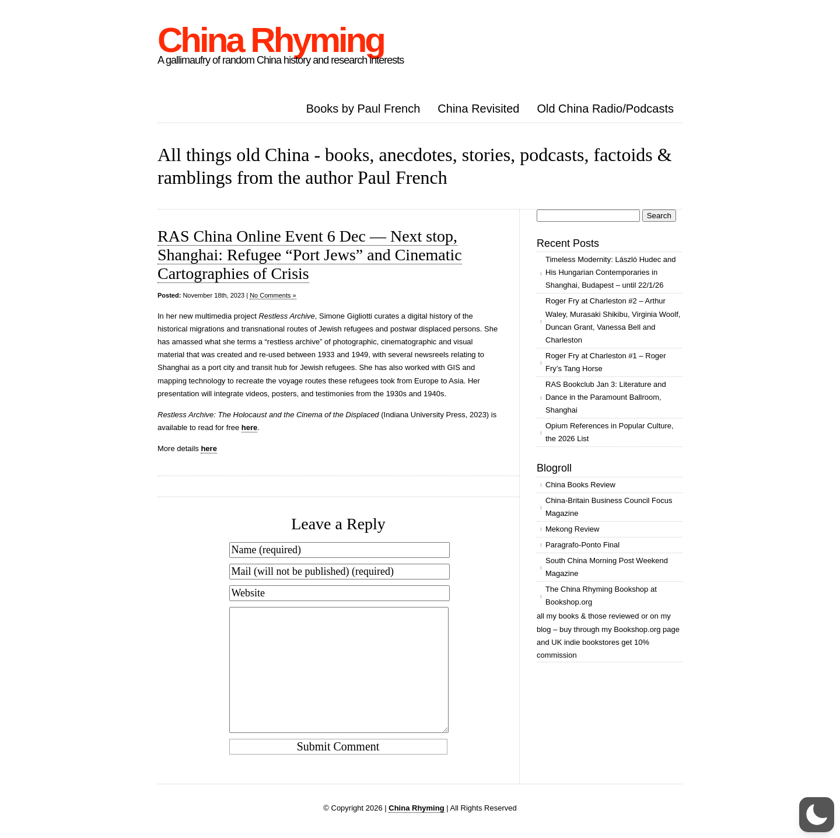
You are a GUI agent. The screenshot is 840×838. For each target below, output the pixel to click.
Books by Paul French (363, 108)
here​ (249, 427)
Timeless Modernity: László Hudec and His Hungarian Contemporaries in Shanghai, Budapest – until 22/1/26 (610, 272)
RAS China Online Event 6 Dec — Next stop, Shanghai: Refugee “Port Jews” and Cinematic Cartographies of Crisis (310, 254)
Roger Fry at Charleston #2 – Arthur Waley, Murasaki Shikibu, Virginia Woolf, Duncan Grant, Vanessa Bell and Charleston (612, 320)
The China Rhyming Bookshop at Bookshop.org (601, 595)
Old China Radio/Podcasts (605, 108)
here (208, 448)
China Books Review (580, 484)
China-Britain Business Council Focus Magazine (608, 507)
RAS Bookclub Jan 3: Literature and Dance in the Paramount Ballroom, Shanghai (605, 397)
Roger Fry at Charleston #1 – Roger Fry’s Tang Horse (605, 362)
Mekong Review (572, 529)
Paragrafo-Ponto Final (582, 544)
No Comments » (273, 295)
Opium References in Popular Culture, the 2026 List (609, 432)
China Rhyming (271, 40)
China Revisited (478, 108)
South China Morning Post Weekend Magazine (606, 567)
